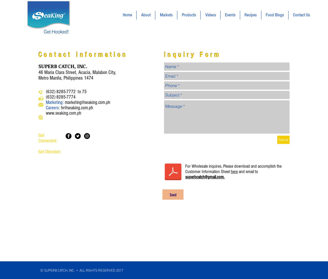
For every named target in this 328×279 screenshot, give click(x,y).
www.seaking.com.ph (63, 113)
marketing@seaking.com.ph (87, 102)
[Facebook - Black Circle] (68, 136)
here (234, 171)
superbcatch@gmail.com (204, 177)
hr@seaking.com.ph (77, 108)
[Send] (283, 140)
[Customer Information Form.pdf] (173, 172)
